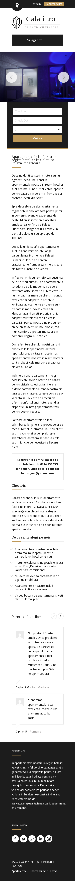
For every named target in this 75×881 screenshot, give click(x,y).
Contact (52, 871)
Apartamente (19, 871)
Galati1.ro (40, 19)
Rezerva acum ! (37, 871)
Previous (11, 77)
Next (63, 77)
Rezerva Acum (54, 4)
